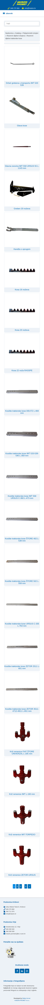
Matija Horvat (26, 998)
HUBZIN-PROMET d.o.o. (22, 1000)
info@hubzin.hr (30, 8)
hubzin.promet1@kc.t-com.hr (15, 934)
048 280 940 (10, 929)
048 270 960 (14, 8)
